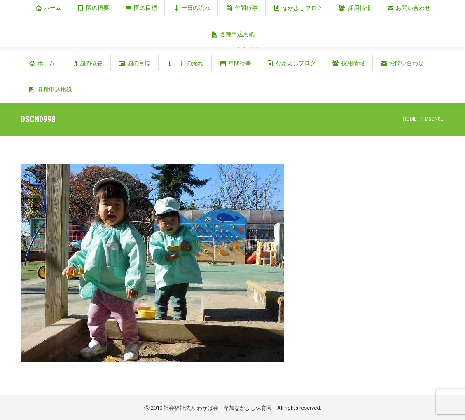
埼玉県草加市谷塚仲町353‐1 (409, 7)
